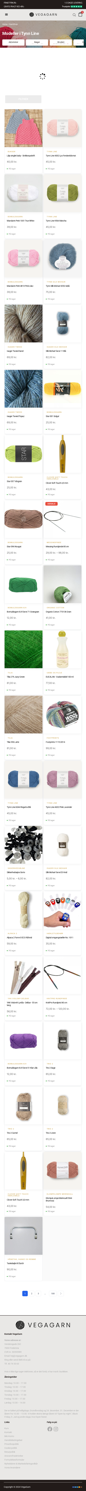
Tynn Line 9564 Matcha (56, 221)
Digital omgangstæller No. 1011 (59, 937)
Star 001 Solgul (52, 416)
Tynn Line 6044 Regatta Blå (19, 807)
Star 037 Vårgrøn (14, 481)
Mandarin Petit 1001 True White (20, 221)
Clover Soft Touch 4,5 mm (57, 483)
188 (53, 1293)
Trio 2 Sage (50, 1068)
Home (4, 24)
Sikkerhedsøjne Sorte (16, 872)
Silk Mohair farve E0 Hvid (56, 872)
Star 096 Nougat (14, 546)
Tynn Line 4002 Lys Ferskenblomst (61, 155)
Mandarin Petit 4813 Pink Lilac (20, 286)
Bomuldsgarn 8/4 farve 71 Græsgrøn (23, 612)
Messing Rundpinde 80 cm (57, 546)
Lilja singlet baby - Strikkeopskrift (21, 155)
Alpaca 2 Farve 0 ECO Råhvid (19, 937)
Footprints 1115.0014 (55, 742)
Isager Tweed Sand (15, 351)
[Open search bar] (74, 14)
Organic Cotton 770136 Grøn (58, 612)
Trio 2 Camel (12, 1133)
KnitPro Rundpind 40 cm (56, 1002)
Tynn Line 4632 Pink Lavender (59, 807)
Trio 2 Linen (51, 1133)
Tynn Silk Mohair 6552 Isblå (58, 286)
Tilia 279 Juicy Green (16, 677)
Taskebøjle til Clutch (15, 1263)
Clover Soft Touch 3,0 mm (18, 1200)
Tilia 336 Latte (13, 742)
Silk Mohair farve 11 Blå (56, 351)
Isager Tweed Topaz (15, 416)
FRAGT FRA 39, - (10, 3)
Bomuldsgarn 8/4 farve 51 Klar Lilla (22, 1068)
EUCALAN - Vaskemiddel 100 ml (59, 677)
